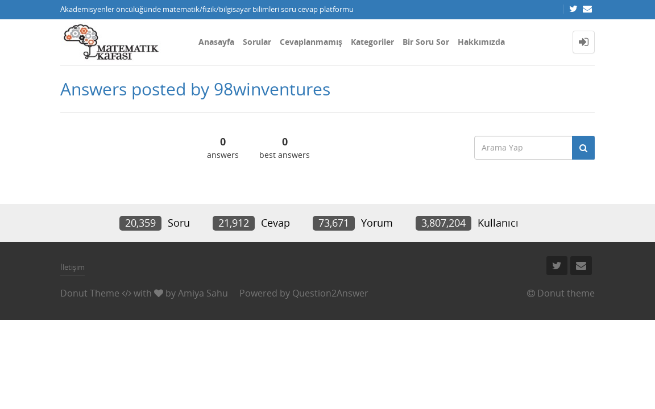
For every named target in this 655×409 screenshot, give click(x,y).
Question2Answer (330, 293)
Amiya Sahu (203, 293)
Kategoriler (372, 41)
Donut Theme (89, 293)
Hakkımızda (481, 41)
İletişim (72, 267)
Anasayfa (216, 41)
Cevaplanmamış (311, 41)
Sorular (257, 41)
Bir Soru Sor (426, 41)
